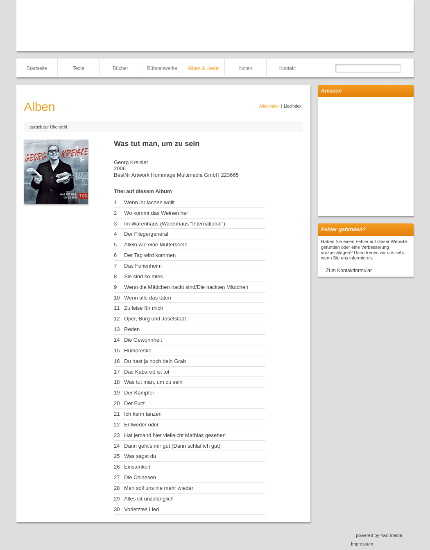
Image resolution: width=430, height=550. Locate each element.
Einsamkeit (137, 467)
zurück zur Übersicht (48, 127)
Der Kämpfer (139, 393)
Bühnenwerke (162, 68)
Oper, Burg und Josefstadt (155, 319)
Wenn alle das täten (147, 298)
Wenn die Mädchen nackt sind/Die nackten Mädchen (186, 287)
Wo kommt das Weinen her (156, 213)
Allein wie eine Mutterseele (156, 244)
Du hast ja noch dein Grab (155, 361)
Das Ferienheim (143, 266)
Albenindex (269, 106)
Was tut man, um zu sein (153, 382)
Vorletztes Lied (141, 509)
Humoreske (137, 350)
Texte (79, 68)
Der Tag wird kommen (150, 255)
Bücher (120, 68)
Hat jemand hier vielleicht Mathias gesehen (175, 435)
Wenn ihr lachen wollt (149, 202)
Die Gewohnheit (143, 340)
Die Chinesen (140, 477)
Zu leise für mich (143, 308)
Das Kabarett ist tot (147, 372)
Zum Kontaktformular (349, 270)
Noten (245, 68)
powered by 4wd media (379, 535)
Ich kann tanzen (143, 414)
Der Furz (134, 403)
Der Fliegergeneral (146, 234)
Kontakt (287, 68)
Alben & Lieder (204, 68)
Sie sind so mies (143, 276)
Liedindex (292, 106)
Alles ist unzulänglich (149, 499)
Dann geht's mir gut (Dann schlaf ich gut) (172, 446)
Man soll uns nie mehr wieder (158, 488)
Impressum (362, 543)
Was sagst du (140, 456)
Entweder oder (141, 425)
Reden (132, 329)
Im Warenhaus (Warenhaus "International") (174, 224)
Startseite (37, 68)
